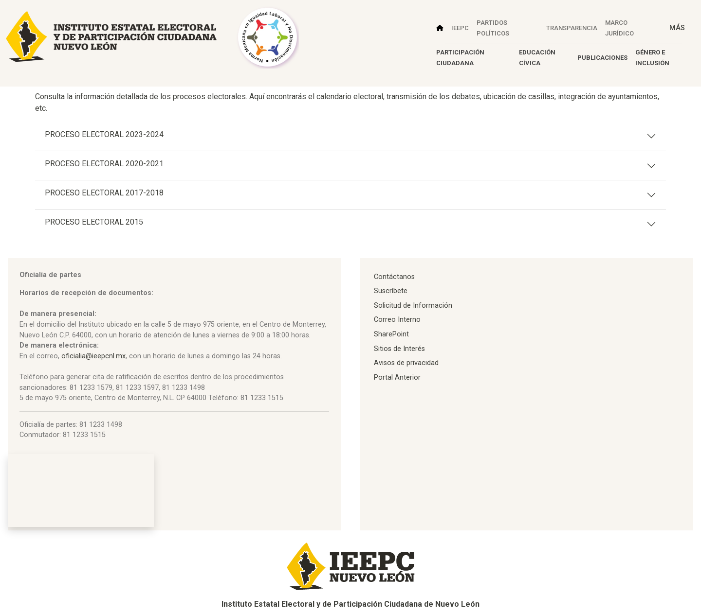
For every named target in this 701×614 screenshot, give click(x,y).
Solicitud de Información (413, 305)
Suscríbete (390, 291)
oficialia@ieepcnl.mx (93, 356)
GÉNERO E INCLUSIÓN (652, 58)
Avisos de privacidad (406, 363)
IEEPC (460, 28)
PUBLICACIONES (602, 57)
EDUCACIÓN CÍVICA (537, 58)
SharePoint (391, 334)
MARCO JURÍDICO (619, 28)
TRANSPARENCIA (571, 28)
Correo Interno (397, 320)
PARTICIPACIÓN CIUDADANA (460, 58)
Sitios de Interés (399, 349)
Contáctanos (394, 277)
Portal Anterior (397, 377)
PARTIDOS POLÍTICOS (493, 28)
